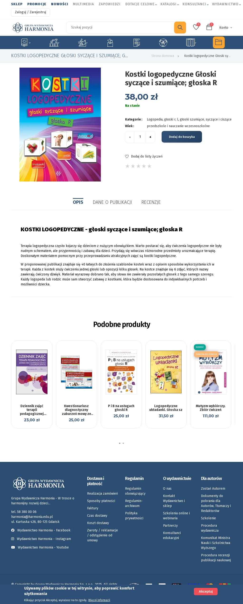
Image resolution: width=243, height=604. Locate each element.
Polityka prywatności (134, 515)
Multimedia (83, 4)
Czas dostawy (97, 516)
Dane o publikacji (112, 202)
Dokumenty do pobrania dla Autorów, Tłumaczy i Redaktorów (216, 503)
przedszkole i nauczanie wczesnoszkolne (178, 126)
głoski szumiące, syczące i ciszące (206, 119)
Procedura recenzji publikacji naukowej (216, 557)
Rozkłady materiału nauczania (191, 42)
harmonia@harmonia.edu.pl (32, 517)
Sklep (17, 4)
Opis (78, 202)
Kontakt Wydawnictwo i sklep (174, 501)
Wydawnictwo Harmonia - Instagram (44, 539)
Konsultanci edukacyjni (172, 535)
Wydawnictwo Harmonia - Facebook (41, 530)
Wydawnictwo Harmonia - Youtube (43, 547)
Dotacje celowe (139, 4)
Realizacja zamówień (102, 494)
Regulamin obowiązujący (135, 491)
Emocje (110, 42)
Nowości (59, 4)
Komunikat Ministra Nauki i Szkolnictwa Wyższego (215, 543)
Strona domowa (162, 56)
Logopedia (54, 42)
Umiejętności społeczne (163, 42)
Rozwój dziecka (82, 42)
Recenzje (151, 202)
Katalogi (168, 4)
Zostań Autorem (213, 489)
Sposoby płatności (101, 501)
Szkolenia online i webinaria (176, 515)
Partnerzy (170, 526)
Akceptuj (206, 591)
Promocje (36, 4)
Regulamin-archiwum (134, 503)
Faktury (92, 508)
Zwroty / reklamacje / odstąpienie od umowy (102, 535)
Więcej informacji (99, 600)
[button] (120, 443)
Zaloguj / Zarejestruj (30, 12)
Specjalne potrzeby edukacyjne (25, 42)
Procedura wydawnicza (210, 528)
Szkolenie (208, 518)
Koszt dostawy (98, 523)
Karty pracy (136, 42)
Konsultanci (194, 4)
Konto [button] (223, 28)
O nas (167, 489)
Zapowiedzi (110, 4)
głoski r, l (171, 119)
